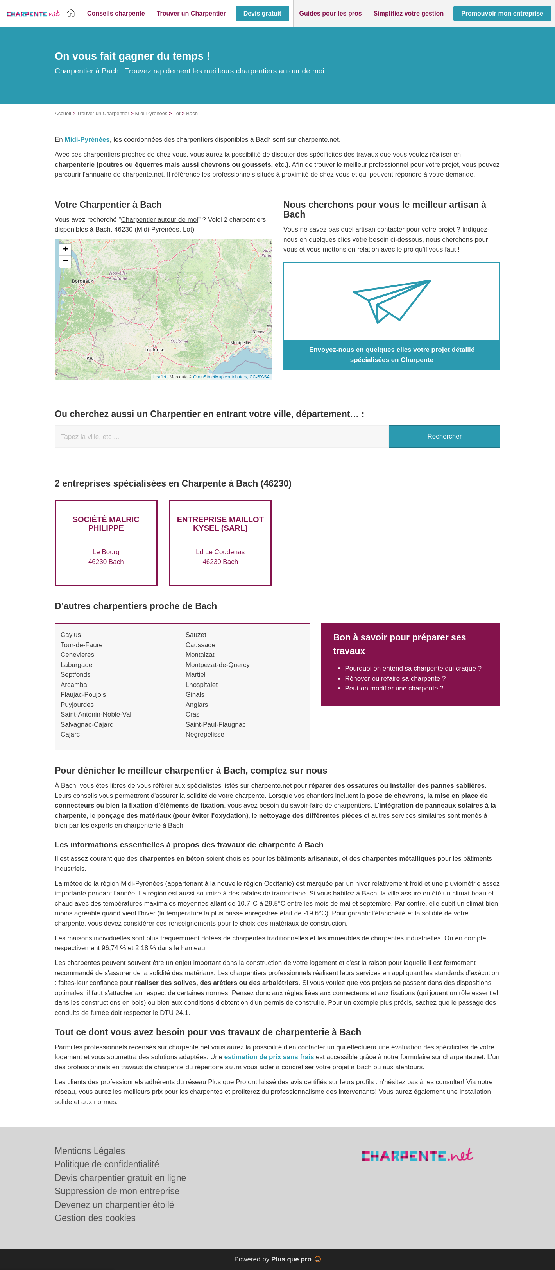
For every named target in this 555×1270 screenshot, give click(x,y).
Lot (176, 113)
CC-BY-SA (259, 377)
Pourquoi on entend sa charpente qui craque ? (413, 668)
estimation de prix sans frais (270, 1057)
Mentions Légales (90, 1151)
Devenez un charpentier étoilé (114, 1205)
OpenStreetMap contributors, (221, 377)
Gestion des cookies (95, 1218)
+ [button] (65, 250)
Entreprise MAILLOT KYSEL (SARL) (220, 523)
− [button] (65, 262)
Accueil (63, 113)
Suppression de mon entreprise (117, 1191)
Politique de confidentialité (107, 1164)
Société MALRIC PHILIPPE (106, 523)
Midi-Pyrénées (151, 113)
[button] (116, 13)
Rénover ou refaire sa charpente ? (395, 678)
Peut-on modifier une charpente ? (394, 688)
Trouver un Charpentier (103, 113)
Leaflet (159, 377)
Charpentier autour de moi (160, 219)
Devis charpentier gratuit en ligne (120, 1178)
